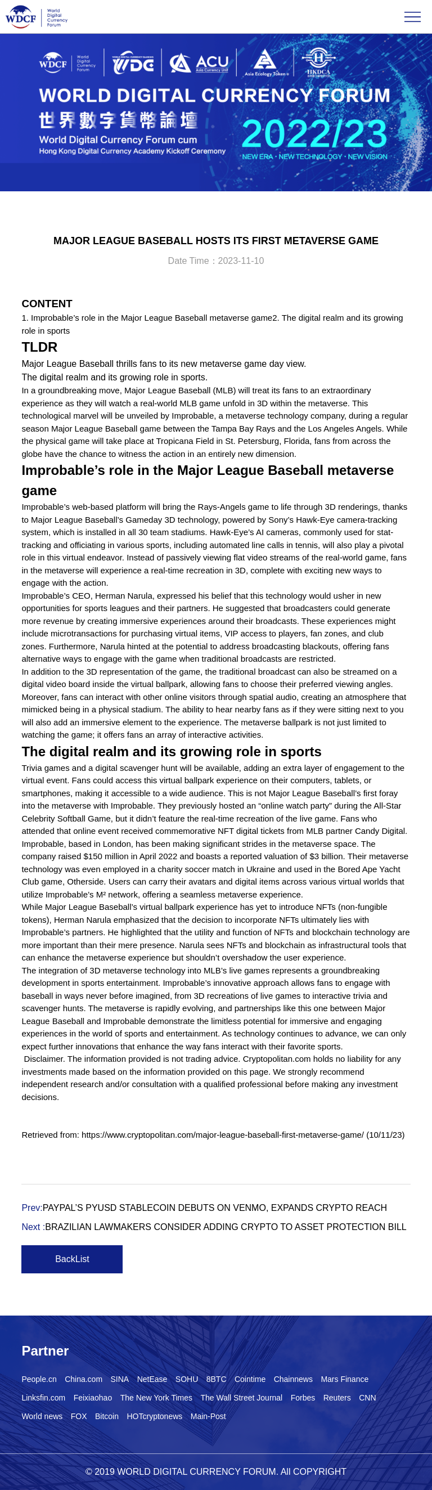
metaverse (328, 403)
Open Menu (412, 16)
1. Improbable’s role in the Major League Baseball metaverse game (146, 317)
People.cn (38, 1379)
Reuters (337, 1397)
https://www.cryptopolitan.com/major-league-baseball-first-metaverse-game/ (223, 1134)
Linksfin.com (43, 1397)
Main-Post (208, 1416)
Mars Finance (344, 1379)
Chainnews (293, 1379)
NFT (226, 831)
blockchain (332, 932)
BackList (72, 1259)
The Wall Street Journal (241, 1397)
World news (41, 1416)
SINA (120, 1379)
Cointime (250, 1379)
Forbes (303, 1397)
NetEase (152, 1379)
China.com (83, 1379)
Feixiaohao (93, 1397)
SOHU (187, 1379)
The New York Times (156, 1397)
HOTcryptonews (154, 1416)
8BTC (216, 1379)
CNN (367, 1397)
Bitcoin (107, 1416)
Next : (213, 1227)
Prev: (204, 1208)
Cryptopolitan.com (277, 1058)
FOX (79, 1416)
